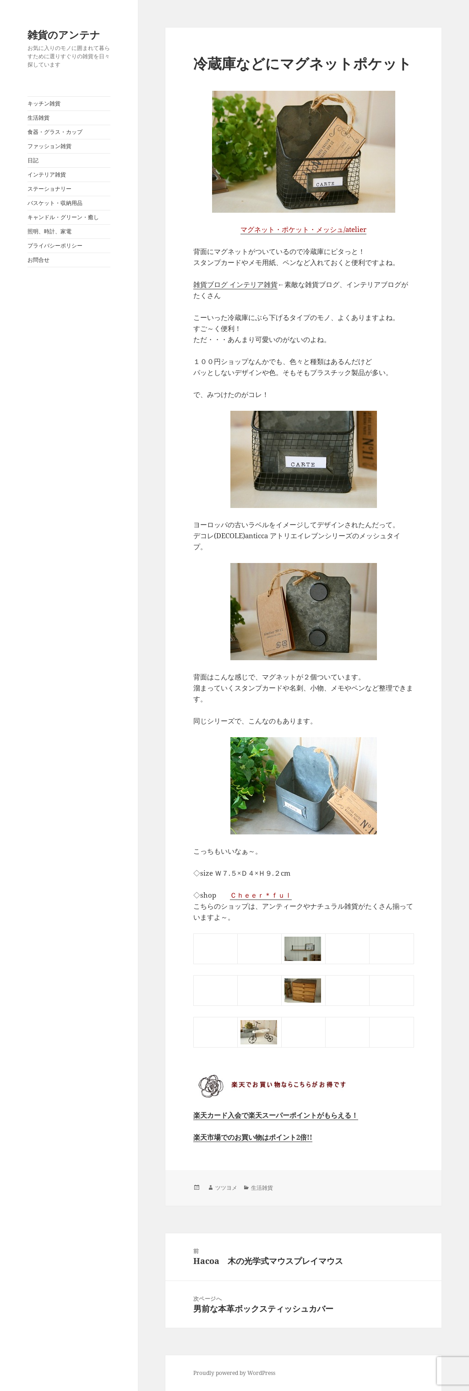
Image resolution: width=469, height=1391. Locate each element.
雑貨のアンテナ (63, 34)
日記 (32, 160)
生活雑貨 (38, 117)
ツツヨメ (226, 1188)
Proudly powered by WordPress (234, 1373)
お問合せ (38, 260)
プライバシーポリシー (54, 245)
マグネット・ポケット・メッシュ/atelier (303, 229)
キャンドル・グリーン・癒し (63, 217)
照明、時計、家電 (49, 231)
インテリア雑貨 (46, 174)
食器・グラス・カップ (54, 132)
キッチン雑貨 (43, 103)
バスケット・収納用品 (54, 203)
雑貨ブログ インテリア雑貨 (235, 284)
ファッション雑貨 (49, 146)
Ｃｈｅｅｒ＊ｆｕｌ (261, 895)
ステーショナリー (49, 189)
